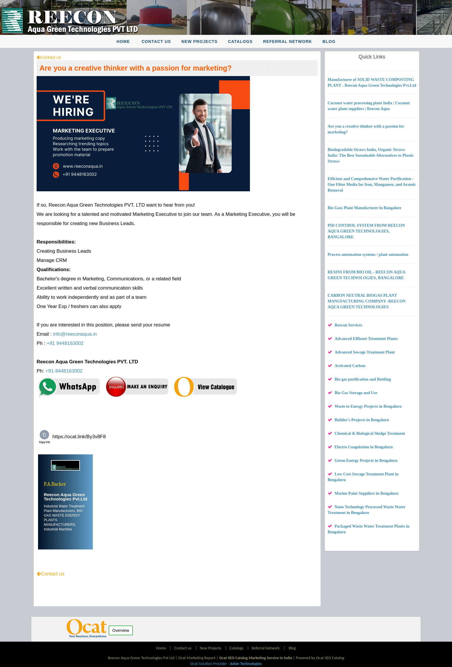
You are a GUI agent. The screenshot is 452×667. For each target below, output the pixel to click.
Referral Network (287, 41)
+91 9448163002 (65, 343)
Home (123, 41)
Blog (329, 41)
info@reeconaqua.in (75, 334)
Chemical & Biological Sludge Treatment (370, 433)
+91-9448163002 (63, 371)
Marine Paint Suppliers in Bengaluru (367, 493)
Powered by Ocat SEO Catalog (320, 657)
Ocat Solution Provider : (226, 663)
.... (74, 529)
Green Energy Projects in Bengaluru (366, 460)
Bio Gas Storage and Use (356, 393)
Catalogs (240, 41)
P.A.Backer (55, 484)
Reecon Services (348, 325)
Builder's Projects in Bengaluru (362, 420)
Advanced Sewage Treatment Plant (365, 352)
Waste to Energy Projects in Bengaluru (368, 406)
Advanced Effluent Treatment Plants (366, 339)
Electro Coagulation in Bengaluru (364, 447)
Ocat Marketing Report (196, 657)
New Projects (199, 41)
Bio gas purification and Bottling (363, 379)
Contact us (156, 41)
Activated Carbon (350, 366)
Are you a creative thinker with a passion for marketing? (135, 68)
